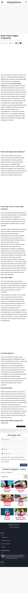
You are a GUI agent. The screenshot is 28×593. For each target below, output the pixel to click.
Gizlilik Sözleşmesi (6, 540)
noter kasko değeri (10, 430)
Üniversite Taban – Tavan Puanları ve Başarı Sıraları (21, 519)
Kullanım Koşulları (6, 543)
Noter (7, 40)
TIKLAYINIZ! (4, 423)
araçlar (21, 429)
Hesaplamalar (7, 501)
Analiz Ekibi (5, 43)
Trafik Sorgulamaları (20, 487)
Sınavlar (7, 487)
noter (24, 429)
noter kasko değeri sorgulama (20, 430)
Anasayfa (3, 40)
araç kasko (9, 429)
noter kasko (3, 430)
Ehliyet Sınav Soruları (20, 490)
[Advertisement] (14, 19)
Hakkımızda (4, 537)
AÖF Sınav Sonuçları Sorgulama (7, 519)
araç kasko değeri (15, 429)
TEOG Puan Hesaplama (7, 504)
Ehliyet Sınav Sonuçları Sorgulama (7, 491)
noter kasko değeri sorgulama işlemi (8, 431)
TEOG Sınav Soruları (20, 504)
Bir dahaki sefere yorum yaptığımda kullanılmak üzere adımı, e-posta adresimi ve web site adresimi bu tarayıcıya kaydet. (13, 459)
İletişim (3, 547)
